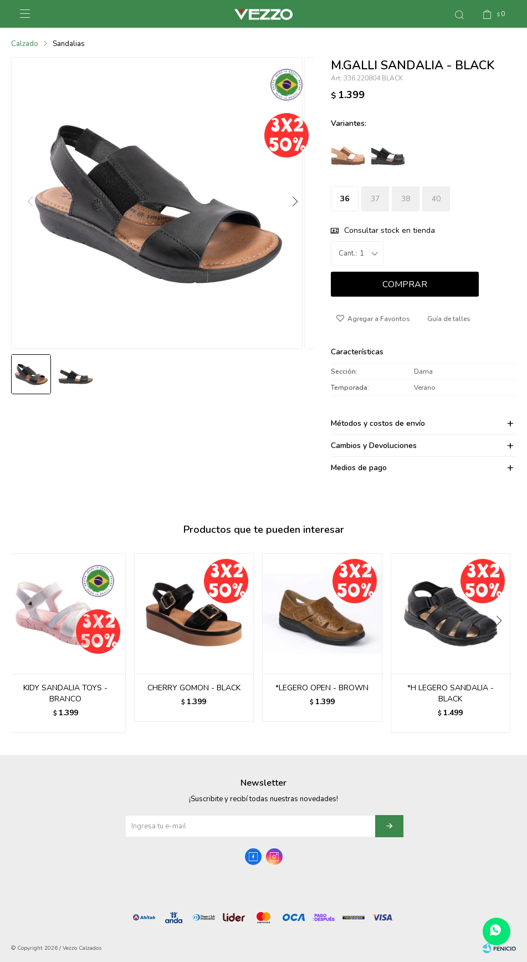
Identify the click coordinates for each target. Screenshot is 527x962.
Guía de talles (448, 318)
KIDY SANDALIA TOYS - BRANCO (65, 693)
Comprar (404, 284)
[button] (295, 207)
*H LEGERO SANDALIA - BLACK (450, 693)
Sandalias (69, 44)
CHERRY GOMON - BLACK (194, 688)
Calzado (24, 44)
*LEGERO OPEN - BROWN (322, 688)
